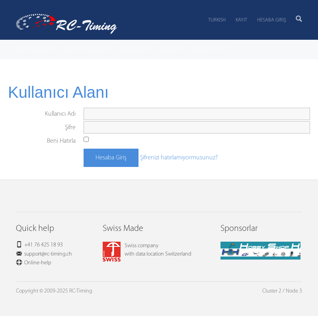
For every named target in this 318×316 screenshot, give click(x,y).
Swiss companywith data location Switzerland (147, 250)
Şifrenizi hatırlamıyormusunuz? (179, 158)
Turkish (217, 20)
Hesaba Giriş (271, 20)
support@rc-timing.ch (48, 254)
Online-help (37, 263)
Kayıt (241, 20)
